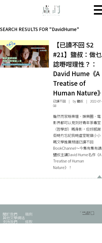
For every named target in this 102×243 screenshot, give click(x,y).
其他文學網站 (14, 217)
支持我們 (10, 221)
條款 (28, 221)
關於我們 (10, 214)
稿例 (28, 214)
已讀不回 (59, 101)
